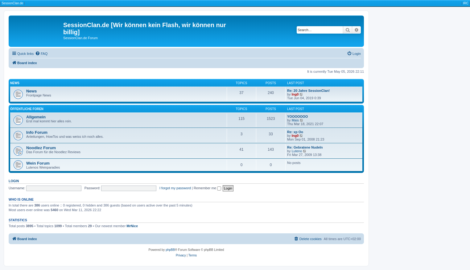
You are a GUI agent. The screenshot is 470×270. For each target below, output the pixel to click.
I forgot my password (175, 188)
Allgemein (36, 117)
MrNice (132, 226)
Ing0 (295, 94)
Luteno (297, 151)
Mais (295, 120)
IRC (465, 3)
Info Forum (36, 132)
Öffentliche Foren (26, 109)
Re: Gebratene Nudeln (305, 147)
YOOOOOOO (297, 116)
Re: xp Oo (295, 132)
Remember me (207, 188)
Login (14, 181)
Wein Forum (38, 163)
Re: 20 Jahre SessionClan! (308, 90)
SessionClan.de (12, 3)
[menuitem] (41, 53)
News (14, 83)
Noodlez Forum (41, 147)
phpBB (170, 250)
